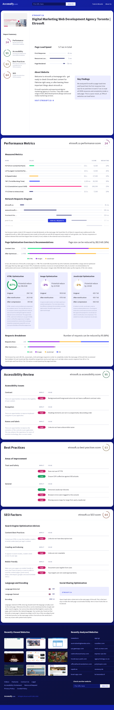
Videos (6, 682)
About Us (108, 4)
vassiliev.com (100, 643)
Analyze (71, 4)
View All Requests (57, 221)
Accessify (10, 4)
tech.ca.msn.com (101, 648)
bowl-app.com (76, 674)
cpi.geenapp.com (77, 648)
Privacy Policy (9, 688)
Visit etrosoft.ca (44, 100)
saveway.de (99, 669)
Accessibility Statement (13, 685)
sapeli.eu (74, 669)
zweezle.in (75, 638)
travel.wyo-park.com (79, 659)
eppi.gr (97, 638)
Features (15, 682)
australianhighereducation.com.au (81, 643)
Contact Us (25, 682)
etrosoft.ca (38, 15)
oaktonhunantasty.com (80, 654)
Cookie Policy (22, 688)
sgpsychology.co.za (102, 659)
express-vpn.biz (100, 654)
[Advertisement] (68, 36)
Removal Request (30, 685)
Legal (34, 682)
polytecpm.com (101, 664)
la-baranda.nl (100, 674)
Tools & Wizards (97, 4)
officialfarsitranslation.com (81, 664)
